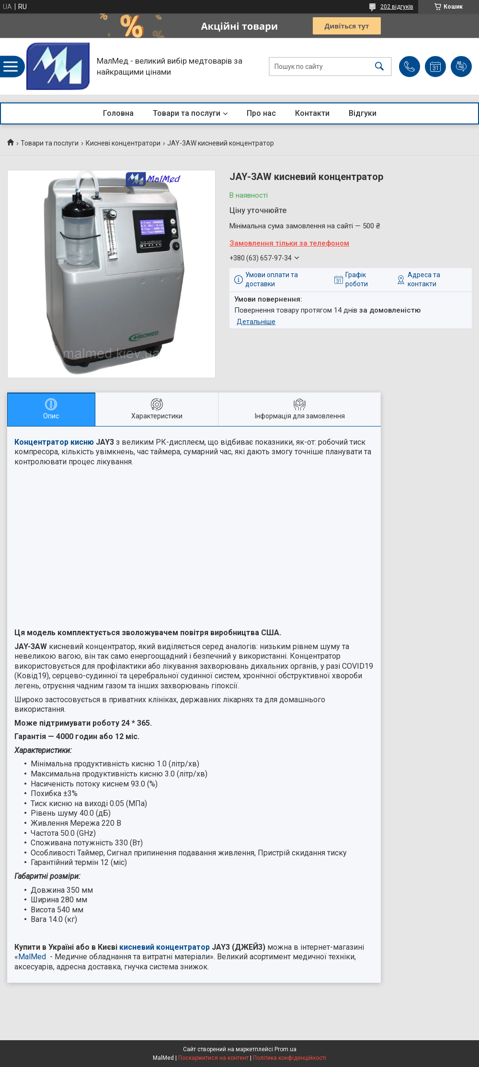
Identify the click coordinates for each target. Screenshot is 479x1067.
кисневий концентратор (164, 947)
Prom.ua (285, 1049)
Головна (118, 113)
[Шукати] (379, 66)
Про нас (261, 113)
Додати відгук (461, 66)
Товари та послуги (186, 113)
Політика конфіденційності (289, 1058)
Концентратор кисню (54, 442)
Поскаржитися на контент (213, 1058)
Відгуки (362, 113)
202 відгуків (396, 6)
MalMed (32, 956)
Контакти (312, 113)
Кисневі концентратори (123, 143)
